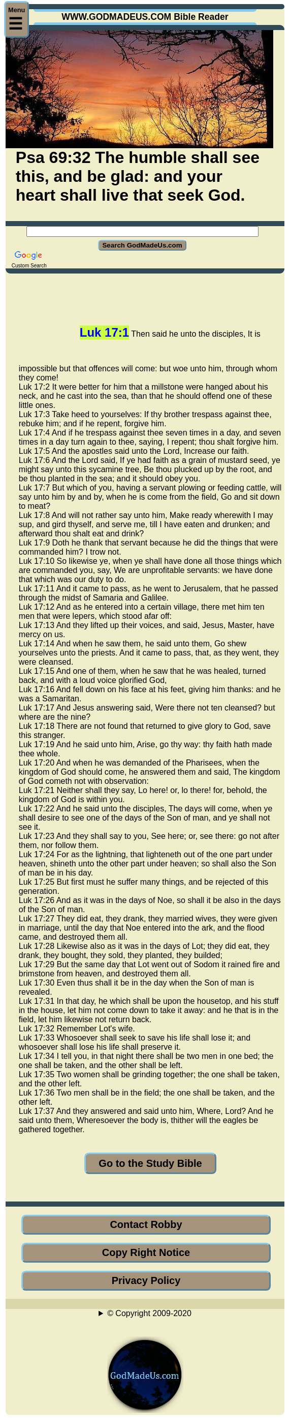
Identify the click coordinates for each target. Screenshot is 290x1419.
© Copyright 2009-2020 (149, 1313)
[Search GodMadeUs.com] (142, 231)
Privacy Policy (146, 1280)
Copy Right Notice (146, 1252)
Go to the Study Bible (150, 1163)
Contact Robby (146, 1224)
